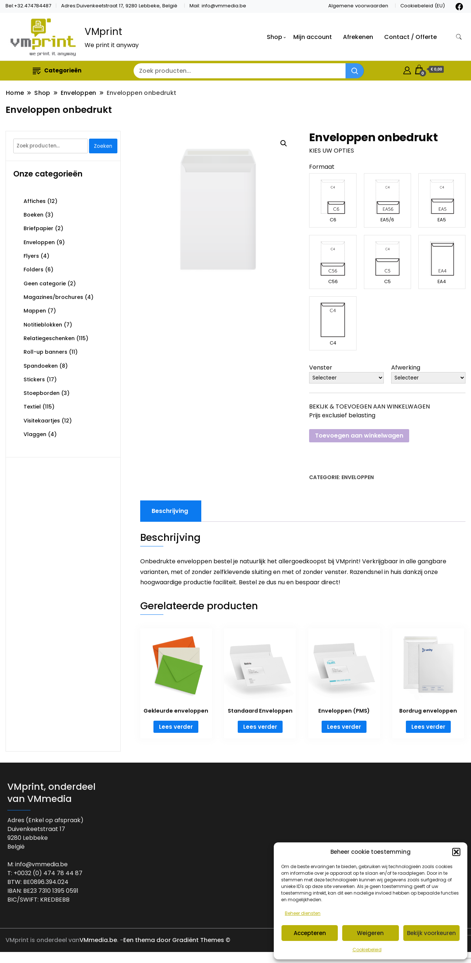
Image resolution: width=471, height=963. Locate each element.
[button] (456, 852)
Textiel (32, 406)
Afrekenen (358, 37)
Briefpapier (38, 228)
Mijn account (312, 37)
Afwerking (405, 367)
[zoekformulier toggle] (458, 37)
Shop (274, 37)
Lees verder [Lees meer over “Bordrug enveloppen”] (428, 727)
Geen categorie (45, 283)
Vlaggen (35, 434)
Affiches (35, 201)
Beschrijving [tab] (170, 511)
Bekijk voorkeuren (431, 933)
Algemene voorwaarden (358, 5)
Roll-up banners (45, 352)
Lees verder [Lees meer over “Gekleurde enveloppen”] (176, 727)
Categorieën (57, 70)
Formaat (321, 167)
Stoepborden (42, 393)
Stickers (34, 379)
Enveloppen (357, 477)
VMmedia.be (98, 940)
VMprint (103, 31)
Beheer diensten (303, 913)
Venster (320, 367)
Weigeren (370, 933)
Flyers (31, 256)
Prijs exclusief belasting (342, 415)
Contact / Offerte (410, 37)
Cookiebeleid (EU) (422, 5)
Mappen (35, 310)
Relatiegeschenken (49, 338)
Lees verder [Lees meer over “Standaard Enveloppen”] (260, 727)
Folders (33, 269)
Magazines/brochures (53, 297)
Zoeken (103, 146)
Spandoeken (41, 366)
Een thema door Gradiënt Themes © (176, 940)
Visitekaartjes (42, 420)
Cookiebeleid (367, 949)
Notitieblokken (43, 324)
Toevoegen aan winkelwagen (359, 435)
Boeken (33, 214)
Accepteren (310, 933)
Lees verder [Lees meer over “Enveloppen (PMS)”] (344, 727)
